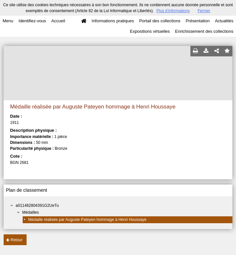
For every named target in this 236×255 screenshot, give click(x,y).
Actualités (224, 20)
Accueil (58, 20)
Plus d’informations (173, 11)
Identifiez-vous (32, 20)
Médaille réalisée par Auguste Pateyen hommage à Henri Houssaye (87, 219)
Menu (8, 20)
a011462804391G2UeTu (37, 205)
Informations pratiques (113, 20)
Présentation (198, 20)
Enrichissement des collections (204, 31)
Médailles (30, 212)
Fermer (204, 11)
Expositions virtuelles (150, 31)
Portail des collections (160, 20)
